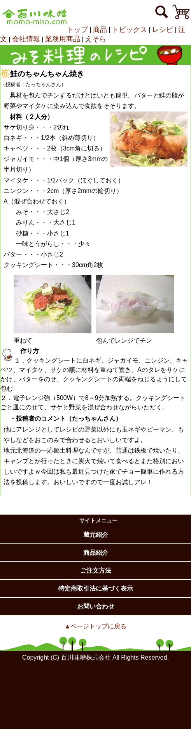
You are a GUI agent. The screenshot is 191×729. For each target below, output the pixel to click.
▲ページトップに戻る (96, 626)
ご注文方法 (95, 570)
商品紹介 (95, 552)
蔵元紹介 (95, 534)
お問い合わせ (95, 606)
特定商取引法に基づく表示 (95, 588)
